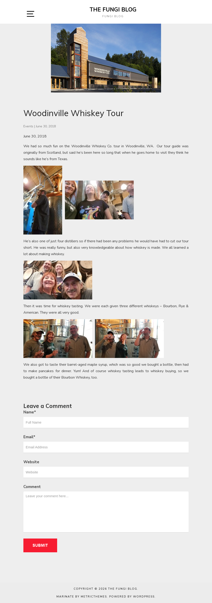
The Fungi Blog (113, 9)
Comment (32, 486)
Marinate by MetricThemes (81, 596)
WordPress (144, 596)
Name (29, 412)
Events (28, 126)
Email (29, 437)
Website (31, 462)
